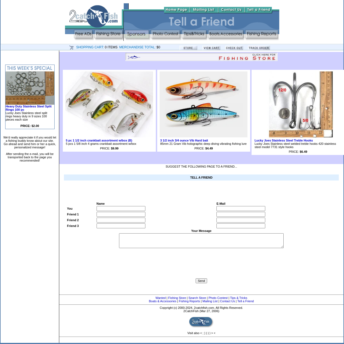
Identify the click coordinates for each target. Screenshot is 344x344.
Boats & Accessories (162, 301)
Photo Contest (218, 297)
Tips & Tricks (238, 297)
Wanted (161, 297)
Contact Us (227, 301)
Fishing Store (177, 297)
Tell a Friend (245, 301)
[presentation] (201, 267)
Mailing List (210, 301)
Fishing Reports (189, 301)
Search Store (197, 297)
